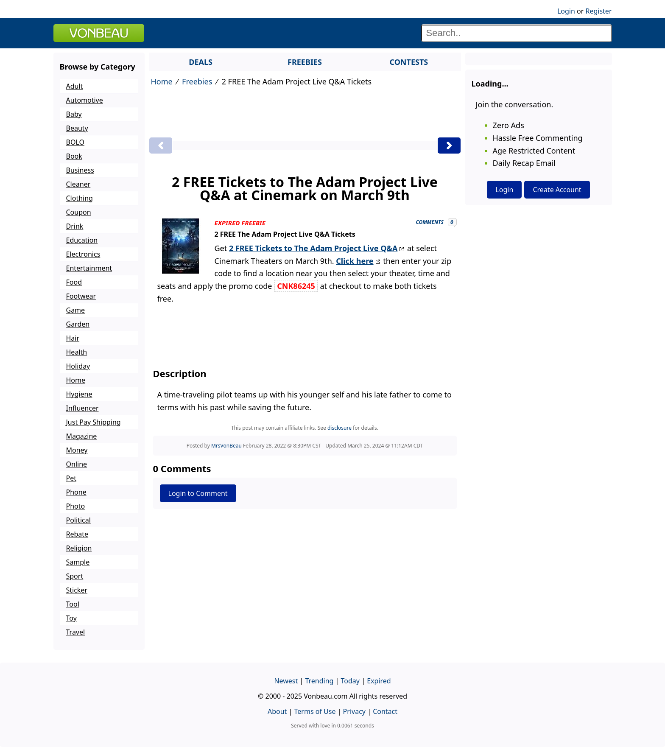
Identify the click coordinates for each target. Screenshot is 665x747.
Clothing (79, 198)
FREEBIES (305, 62)
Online (76, 464)
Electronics (83, 254)
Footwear (81, 296)
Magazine (81, 436)
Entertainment (89, 268)
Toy (71, 618)
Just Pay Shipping (93, 422)
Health (76, 352)
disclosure (339, 427)
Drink (75, 226)
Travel (75, 632)
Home (162, 81)
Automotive (84, 100)
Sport (75, 576)
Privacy (354, 711)
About (277, 711)
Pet (71, 478)
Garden (78, 324)
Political (78, 520)
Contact (385, 711)
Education (82, 240)
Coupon (78, 212)
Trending (319, 680)
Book (74, 156)
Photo (75, 506)
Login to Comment (198, 493)
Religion (79, 548)
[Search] (516, 33)
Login (566, 11)
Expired (379, 680)
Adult (74, 86)
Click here (354, 261)
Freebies (197, 81)
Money (77, 450)
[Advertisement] (305, 114)
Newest (286, 680)
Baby (74, 114)
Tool (72, 604)
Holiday (78, 366)
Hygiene (79, 394)
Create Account (557, 189)
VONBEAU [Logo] (98, 33)
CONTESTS (408, 62)
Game (75, 310)
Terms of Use (315, 711)
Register (598, 11)
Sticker (77, 590)
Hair (73, 338)
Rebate (77, 534)
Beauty (77, 128)
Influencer (82, 408)
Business (80, 170)
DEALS (200, 62)
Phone (76, 492)
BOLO (75, 142)
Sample (78, 562)
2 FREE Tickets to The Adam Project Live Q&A (313, 248)
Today (350, 680)
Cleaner (78, 184)
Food (74, 282)
